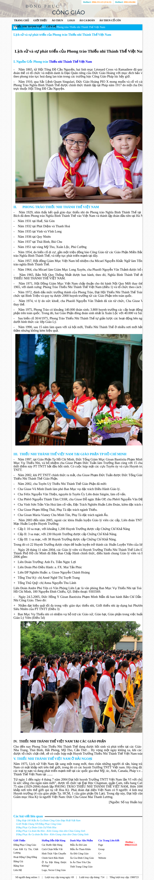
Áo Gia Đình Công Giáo (82, 858)
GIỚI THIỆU (40, 20)
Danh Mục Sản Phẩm (81, 840)
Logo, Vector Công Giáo (54, 870)
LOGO (71, 20)
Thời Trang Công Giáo (81, 866)
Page (101, 845)
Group (101, 849)
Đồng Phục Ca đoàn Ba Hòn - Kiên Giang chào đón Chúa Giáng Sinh (50, 831)
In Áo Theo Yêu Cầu (80, 862)
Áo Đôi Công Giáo (79, 853)
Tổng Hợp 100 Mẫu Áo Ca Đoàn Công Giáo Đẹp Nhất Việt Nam (48, 820)
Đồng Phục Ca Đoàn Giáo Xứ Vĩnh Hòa (36, 827)
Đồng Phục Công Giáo (25, 845)
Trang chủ (21, 20)
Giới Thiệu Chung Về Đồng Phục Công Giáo (38, 824)
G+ (99, 853)
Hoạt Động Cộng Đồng (25, 857)
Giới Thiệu (19, 840)
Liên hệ (51, 26)
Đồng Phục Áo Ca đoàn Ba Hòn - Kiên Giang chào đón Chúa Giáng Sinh (52, 834)
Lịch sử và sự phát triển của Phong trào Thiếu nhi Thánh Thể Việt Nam (64, 27)
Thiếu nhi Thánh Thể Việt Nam (70, 61)
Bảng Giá (18, 861)
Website (102, 858)
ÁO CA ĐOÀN (87, 20)
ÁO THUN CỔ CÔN (110, 20)
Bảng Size (19, 866)
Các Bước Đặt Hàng (52, 845)
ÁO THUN (57, 20)
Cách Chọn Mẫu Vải (52, 849)
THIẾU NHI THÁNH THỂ (28, 26)
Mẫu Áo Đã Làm (78, 845)
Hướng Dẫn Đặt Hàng (53, 840)
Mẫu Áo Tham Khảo (80, 849)
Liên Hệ (18, 870)
